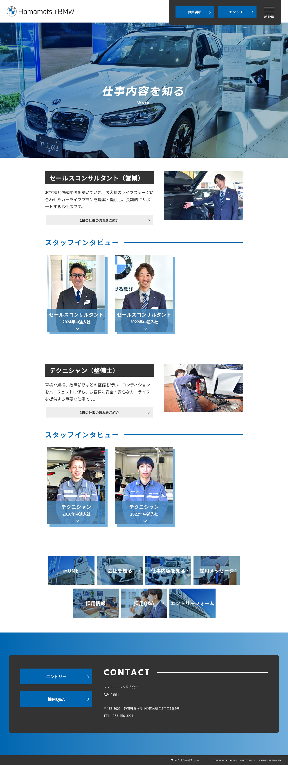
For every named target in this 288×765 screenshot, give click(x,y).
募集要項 (194, 11)
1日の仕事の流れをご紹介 (116, 212)
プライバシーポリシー (185, 760)
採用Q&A (56, 699)
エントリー (237, 11)
